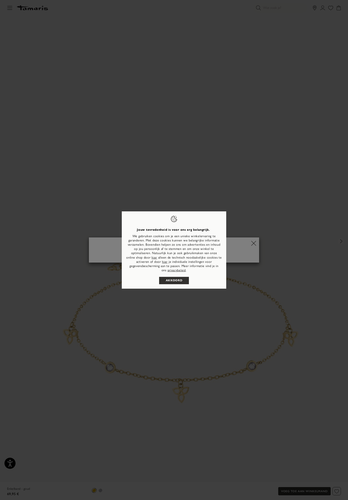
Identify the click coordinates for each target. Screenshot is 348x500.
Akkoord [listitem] (174, 280)
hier (154, 257)
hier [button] (165, 262)
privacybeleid (177, 270)
